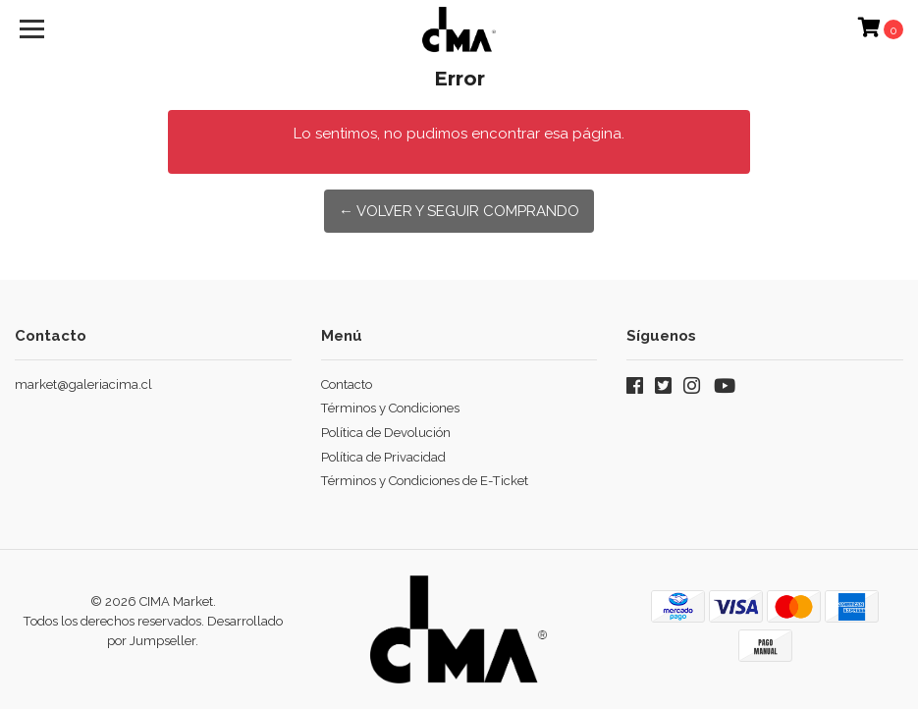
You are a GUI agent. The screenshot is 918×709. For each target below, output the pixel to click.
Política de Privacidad (383, 457)
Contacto (346, 384)
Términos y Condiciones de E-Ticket (424, 480)
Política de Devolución (386, 432)
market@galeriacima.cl (83, 384)
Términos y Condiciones (390, 408)
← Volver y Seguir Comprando (459, 211)
